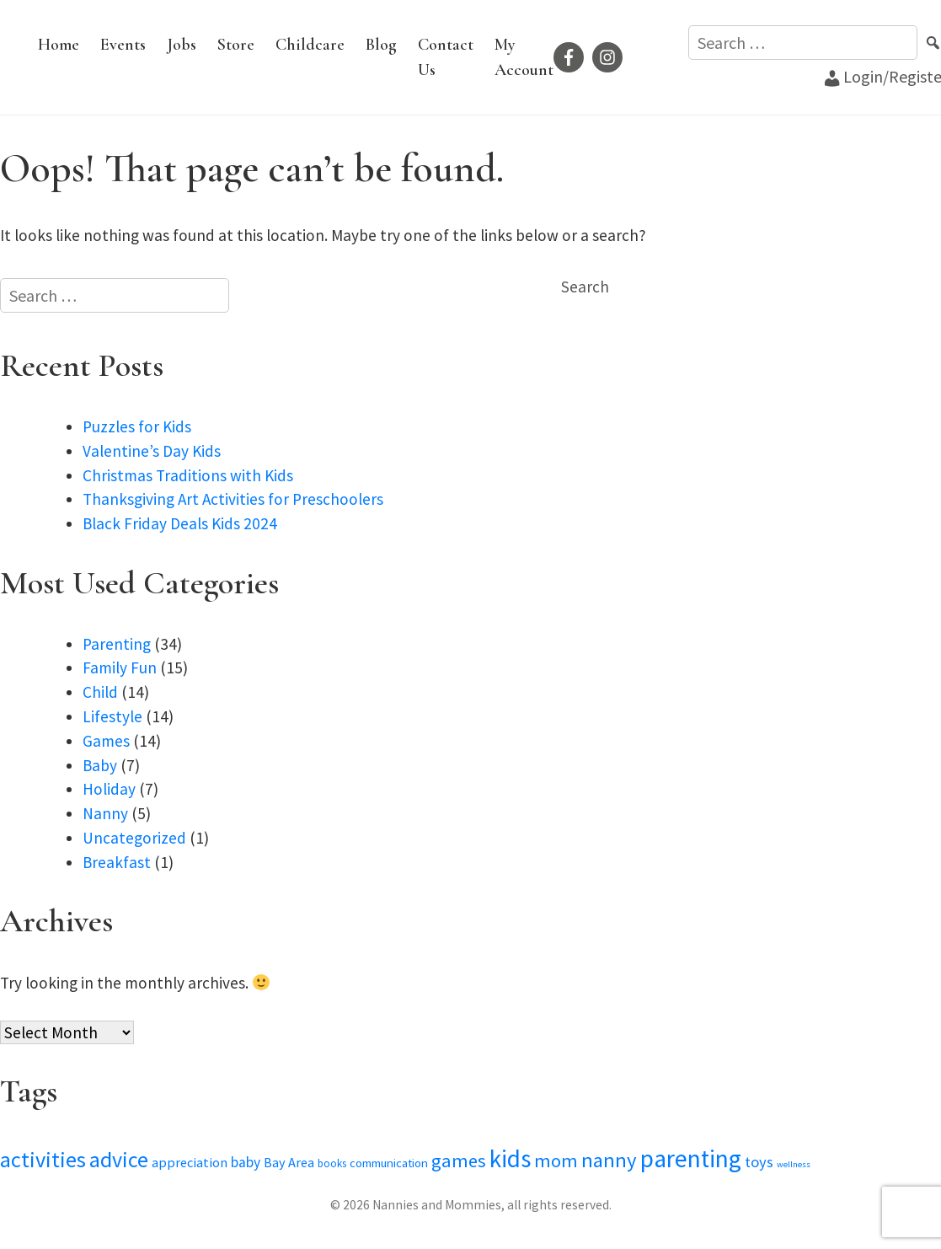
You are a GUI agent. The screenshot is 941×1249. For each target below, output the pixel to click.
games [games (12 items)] (458, 1160)
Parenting (117, 644)
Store (235, 45)
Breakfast (117, 862)
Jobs (181, 45)
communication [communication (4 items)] (389, 1163)
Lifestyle (112, 716)
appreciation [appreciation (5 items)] (189, 1162)
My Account (524, 57)
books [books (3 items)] (332, 1163)
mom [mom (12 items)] (556, 1160)
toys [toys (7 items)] (759, 1161)
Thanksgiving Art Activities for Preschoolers (233, 499)
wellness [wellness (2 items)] (793, 1164)
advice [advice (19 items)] (118, 1159)
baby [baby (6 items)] (245, 1162)
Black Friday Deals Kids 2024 (180, 523)
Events (123, 45)
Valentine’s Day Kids (152, 451)
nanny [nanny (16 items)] (609, 1160)
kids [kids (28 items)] (510, 1159)
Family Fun (120, 667)
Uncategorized (134, 838)
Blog (381, 45)
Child (100, 692)
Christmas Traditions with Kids (188, 475)
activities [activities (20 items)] (43, 1159)
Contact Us (445, 57)
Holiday (109, 789)
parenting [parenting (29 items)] (690, 1158)
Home (58, 45)
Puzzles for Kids (137, 426)
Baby (100, 765)
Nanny (105, 813)
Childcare (310, 45)
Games (106, 741)
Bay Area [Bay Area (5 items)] (289, 1162)
